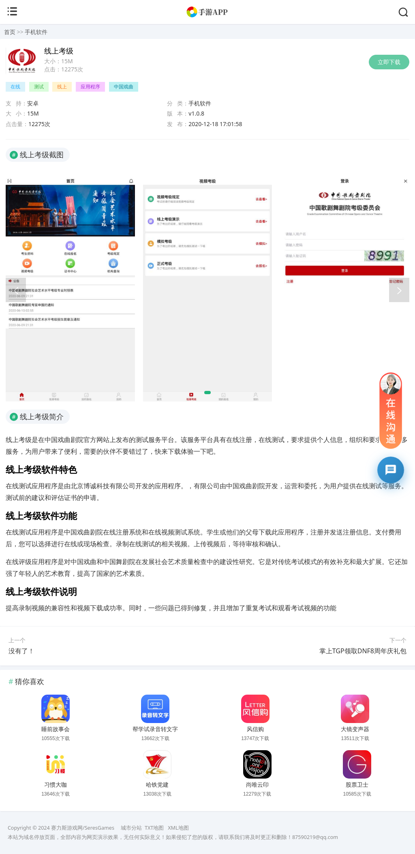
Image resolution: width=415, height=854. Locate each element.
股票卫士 (357, 784)
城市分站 (131, 827)
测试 (39, 86)
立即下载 (389, 62)
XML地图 (178, 827)
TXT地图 (154, 827)
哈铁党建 (157, 784)
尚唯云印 (257, 784)
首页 (9, 32)
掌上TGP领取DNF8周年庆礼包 (362, 650)
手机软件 (36, 32)
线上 (62, 86)
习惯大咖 (55, 784)
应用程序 (90, 86)
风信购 (255, 729)
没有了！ (21, 650)
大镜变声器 (355, 729)
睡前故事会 (55, 729)
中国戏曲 (123, 86)
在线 (15, 86)
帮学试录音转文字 (155, 729)
